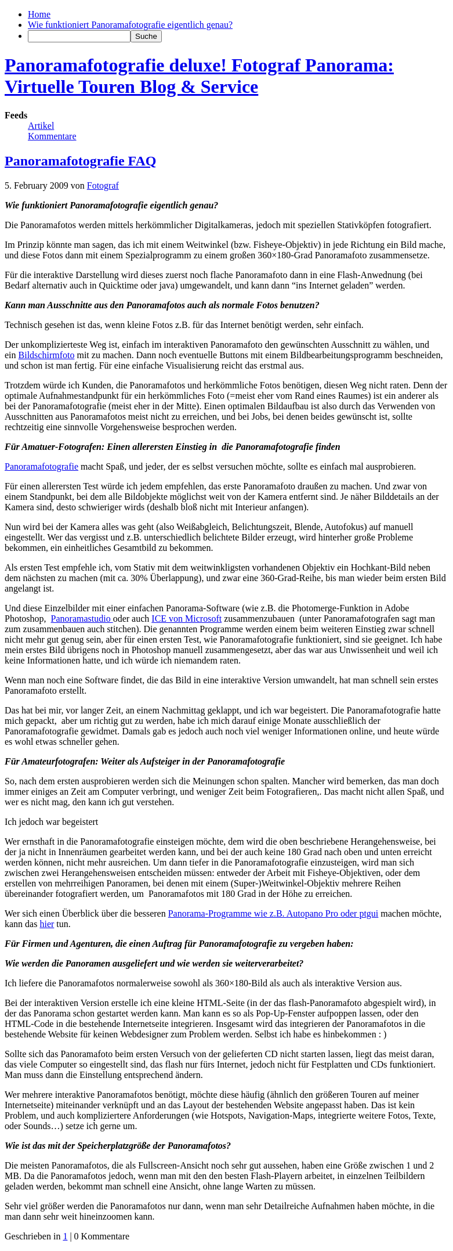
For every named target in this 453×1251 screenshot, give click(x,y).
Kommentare (52, 136)
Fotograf (103, 185)
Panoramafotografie (41, 466)
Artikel (41, 126)
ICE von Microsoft (186, 618)
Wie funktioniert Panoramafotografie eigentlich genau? (130, 25)
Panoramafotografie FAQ (80, 160)
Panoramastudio (82, 618)
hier (46, 924)
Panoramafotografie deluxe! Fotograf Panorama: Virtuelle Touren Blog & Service (199, 76)
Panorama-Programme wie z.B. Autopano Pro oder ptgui (273, 913)
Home (39, 14)
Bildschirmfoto (47, 355)
